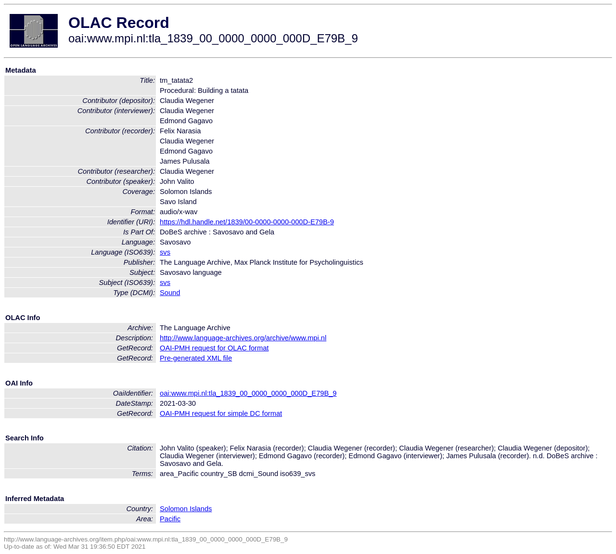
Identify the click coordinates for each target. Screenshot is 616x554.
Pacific (170, 519)
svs (165, 252)
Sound (170, 292)
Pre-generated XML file (196, 358)
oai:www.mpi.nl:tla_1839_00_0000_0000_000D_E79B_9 (248, 393)
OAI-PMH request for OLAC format (214, 348)
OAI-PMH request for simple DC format (221, 413)
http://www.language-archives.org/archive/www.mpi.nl (243, 338)
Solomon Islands (186, 509)
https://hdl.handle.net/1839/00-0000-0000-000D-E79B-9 (247, 222)
